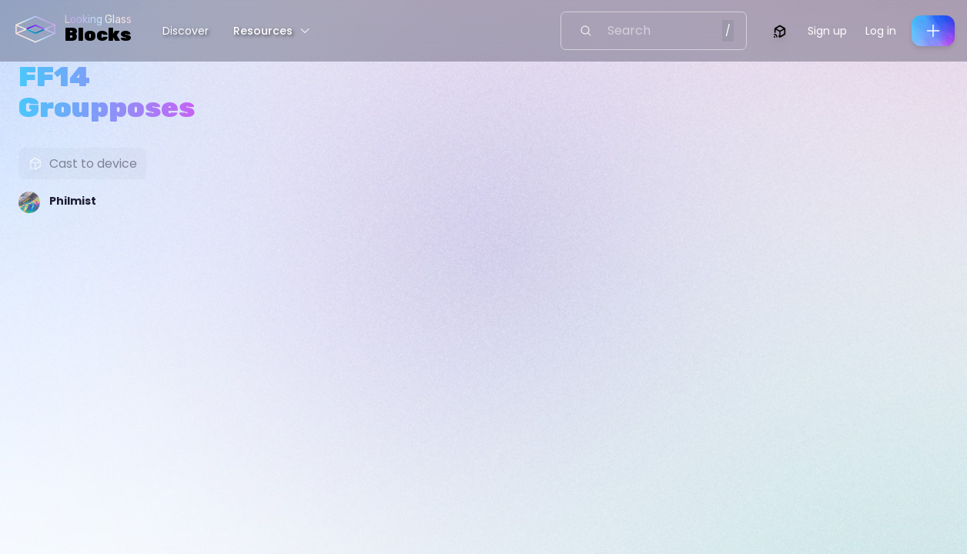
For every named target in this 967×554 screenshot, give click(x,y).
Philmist (72, 201)
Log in (880, 30)
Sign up (827, 30)
